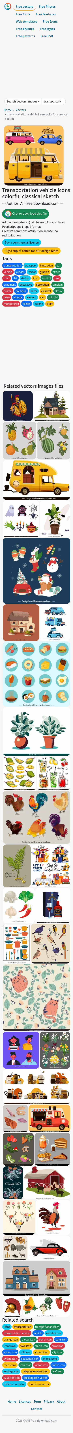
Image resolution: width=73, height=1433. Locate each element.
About (61, 1402)
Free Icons (50, 21)
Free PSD (47, 36)
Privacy (49, 1402)
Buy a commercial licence (22, 242)
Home (8, 110)
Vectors (21, 110)
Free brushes (25, 29)
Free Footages (46, 14)
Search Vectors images (22, 101)
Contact (36, 1409)
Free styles (47, 29)
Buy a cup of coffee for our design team (31, 251)
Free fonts (23, 14)
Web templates (26, 21)
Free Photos (47, 7)
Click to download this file (26, 213)
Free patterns (25, 36)
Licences (25, 1402)
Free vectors (24, 7)
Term (37, 1402)
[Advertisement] (36, 69)
